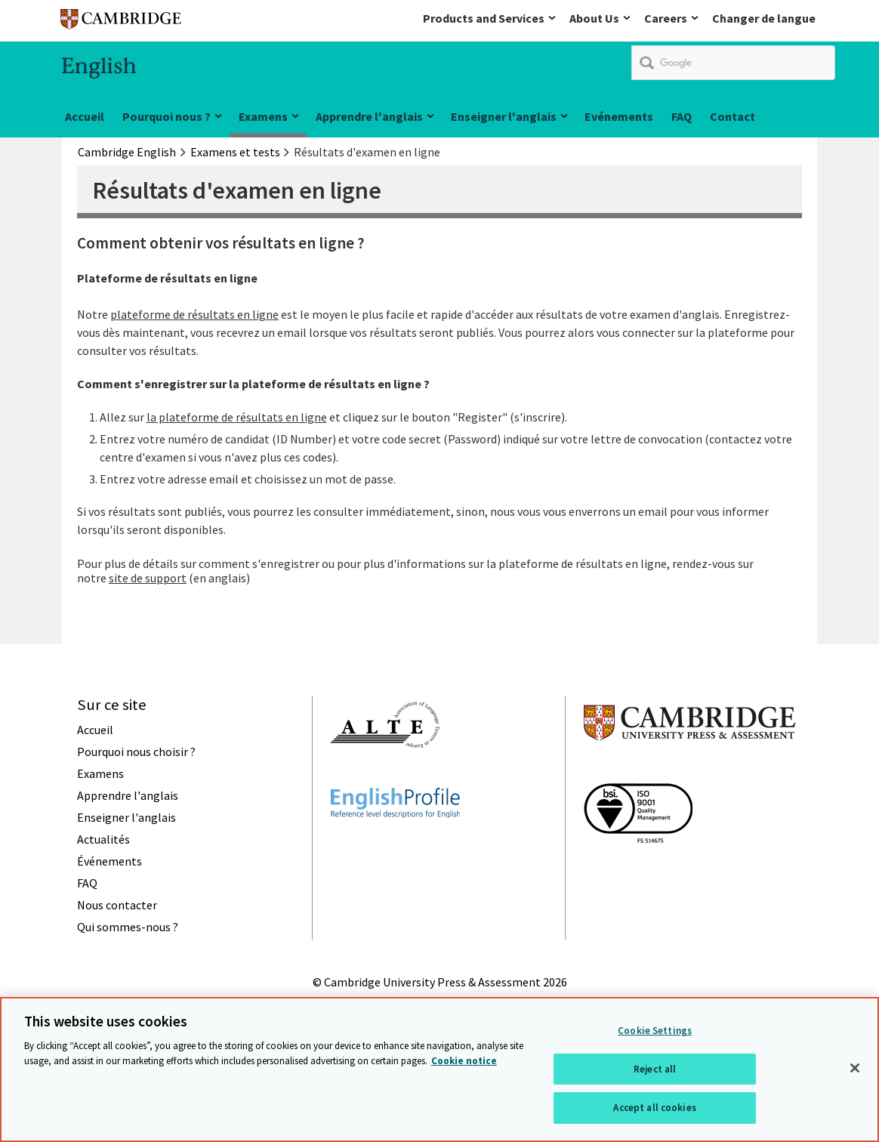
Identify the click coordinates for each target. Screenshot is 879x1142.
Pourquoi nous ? (166, 116)
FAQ (681, 116)
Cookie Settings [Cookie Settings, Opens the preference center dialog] (655, 1032)
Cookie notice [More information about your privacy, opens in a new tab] (464, 1061)
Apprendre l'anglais (369, 116)
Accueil (84, 116)
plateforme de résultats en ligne (194, 314)
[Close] (854, 1069)
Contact (732, 116)
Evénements (618, 116)
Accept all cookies (654, 1109)
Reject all (655, 1069)
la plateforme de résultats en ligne (236, 416)
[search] (733, 62)
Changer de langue (764, 18)
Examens (263, 116)
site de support (148, 577)
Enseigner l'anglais (504, 116)
